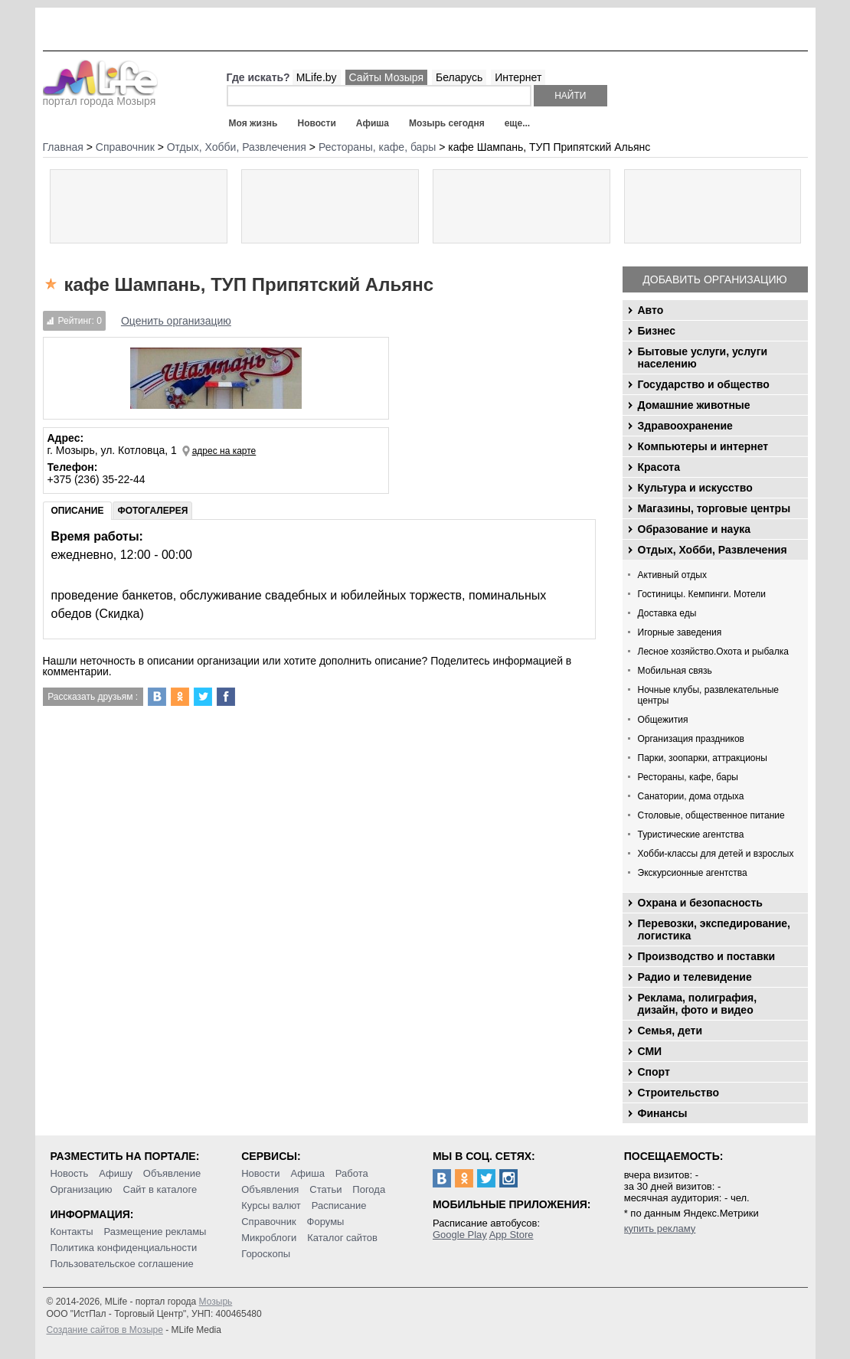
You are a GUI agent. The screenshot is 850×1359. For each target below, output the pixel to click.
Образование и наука (694, 529)
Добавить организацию (714, 279)
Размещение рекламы (155, 1231)
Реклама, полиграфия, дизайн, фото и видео (697, 1003)
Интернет (518, 77)
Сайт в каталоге (160, 1189)
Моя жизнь (253, 123)
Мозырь (216, 1301)
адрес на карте (224, 451)
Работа (351, 1173)
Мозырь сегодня (447, 123)
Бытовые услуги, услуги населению (703, 357)
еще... (517, 123)
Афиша (372, 123)
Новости (316, 123)
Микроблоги (268, 1237)
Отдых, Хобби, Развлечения (712, 550)
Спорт (654, 1072)
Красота (659, 467)
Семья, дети (670, 1030)
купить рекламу (660, 1228)
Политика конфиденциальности (123, 1247)
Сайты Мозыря (386, 77)
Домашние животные (694, 405)
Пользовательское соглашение (121, 1263)
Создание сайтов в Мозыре (105, 1330)
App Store (511, 1234)
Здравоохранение (685, 426)
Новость (69, 1173)
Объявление (172, 1173)
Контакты (71, 1231)
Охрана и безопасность (700, 903)
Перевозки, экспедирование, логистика (714, 929)
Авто (651, 310)
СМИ (650, 1051)
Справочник (268, 1221)
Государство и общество (704, 384)
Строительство (678, 1092)
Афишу (115, 1173)
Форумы (326, 1221)
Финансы (663, 1113)
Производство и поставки (707, 956)
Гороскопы (265, 1253)
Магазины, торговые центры (714, 508)
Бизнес (656, 331)
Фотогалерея (152, 510)
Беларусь (459, 77)
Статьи (325, 1189)
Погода (368, 1189)
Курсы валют (271, 1205)
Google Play (460, 1234)
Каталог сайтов (342, 1237)
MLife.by (316, 77)
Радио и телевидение (695, 977)
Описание (77, 510)
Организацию (81, 1189)
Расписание (339, 1205)
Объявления (270, 1189)
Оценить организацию (176, 321)
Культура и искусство (695, 488)
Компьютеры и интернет (703, 446)
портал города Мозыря (101, 96)
